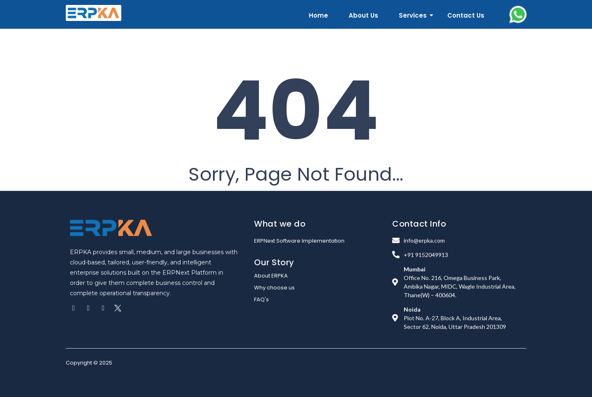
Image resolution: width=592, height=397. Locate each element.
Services (414, 15)
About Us (363, 15)
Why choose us (274, 287)
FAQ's (261, 299)
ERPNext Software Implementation (299, 241)
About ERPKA (271, 276)
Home (318, 15)
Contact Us (465, 15)
